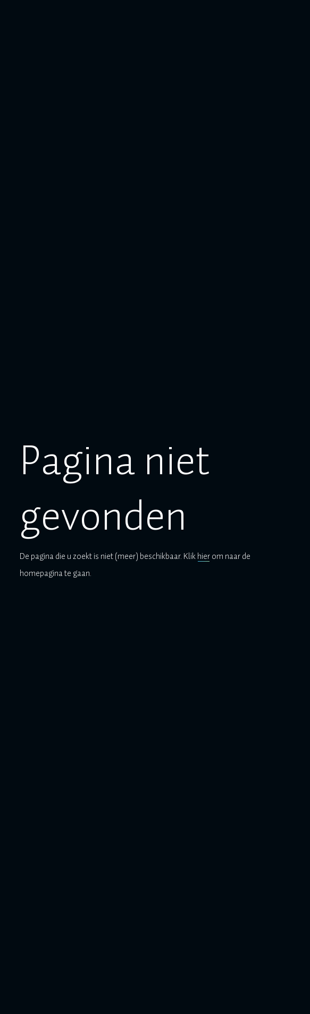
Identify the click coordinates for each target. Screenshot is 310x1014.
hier (203, 556)
